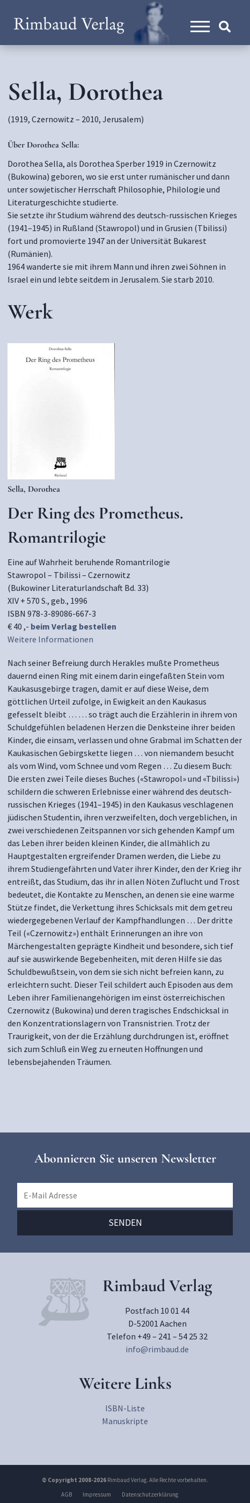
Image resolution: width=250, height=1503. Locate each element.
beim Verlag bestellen (73, 626)
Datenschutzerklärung (150, 1494)
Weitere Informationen (50, 639)
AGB (66, 1494)
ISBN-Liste (125, 1408)
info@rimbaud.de (157, 1349)
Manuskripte (125, 1421)
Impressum (97, 1494)
